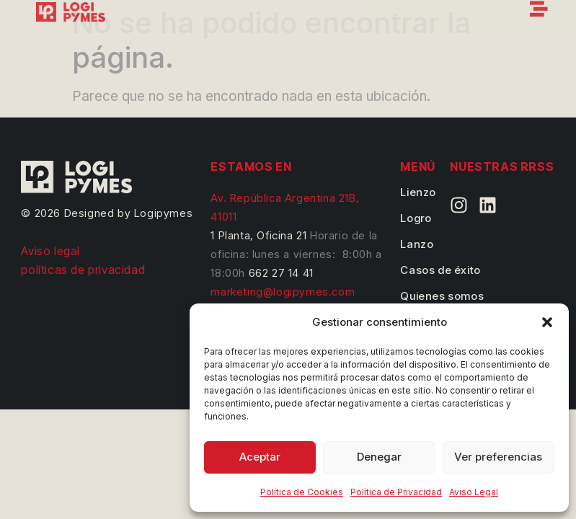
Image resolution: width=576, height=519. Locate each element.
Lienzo (418, 192)
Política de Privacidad (396, 492)
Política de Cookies (301, 492)
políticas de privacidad (83, 269)
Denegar (379, 456)
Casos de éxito (440, 270)
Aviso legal (50, 251)
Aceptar (259, 456)
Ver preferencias (498, 456)
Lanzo (416, 244)
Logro (415, 218)
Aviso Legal (473, 492)
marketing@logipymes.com (283, 291)
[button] (547, 322)
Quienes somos (442, 296)
